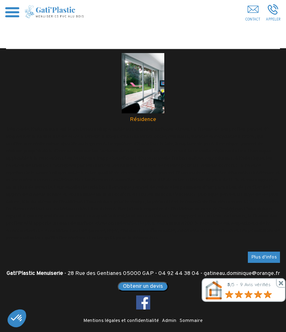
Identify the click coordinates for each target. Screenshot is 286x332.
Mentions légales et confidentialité (121, 321)
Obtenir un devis (143, 286)
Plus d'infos (264, 257)
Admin (169, 321)
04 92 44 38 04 (178, 273)
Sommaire (191, 321)
